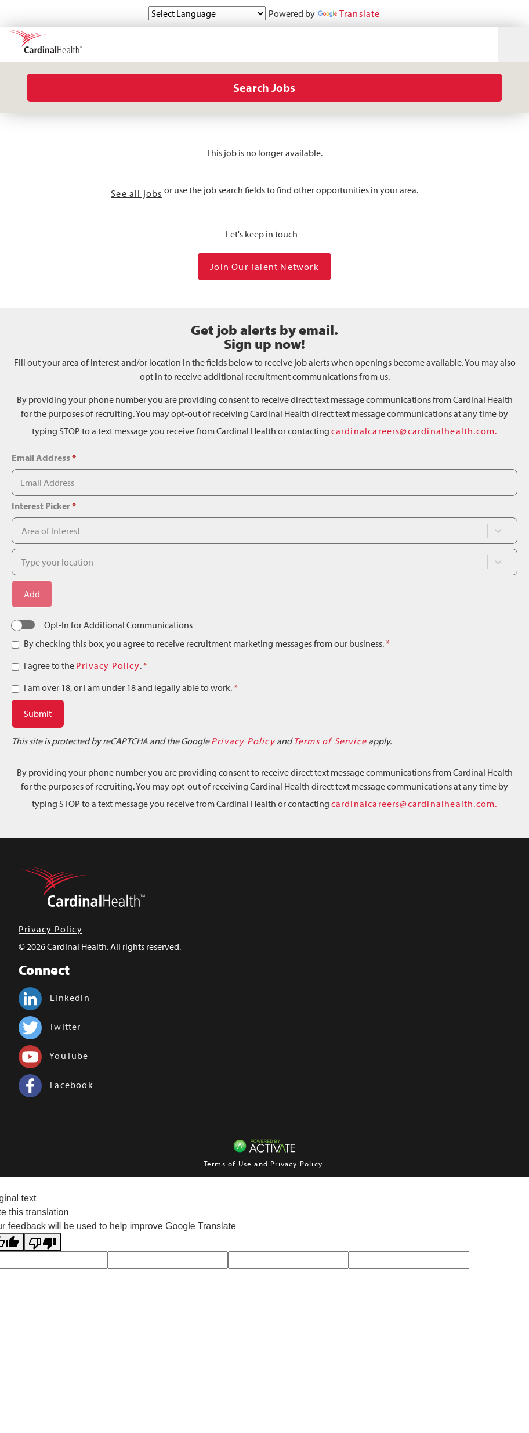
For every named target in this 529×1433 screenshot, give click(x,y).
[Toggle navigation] (513, 44)
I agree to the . (85, 665)
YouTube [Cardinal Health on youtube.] (54, 1055)
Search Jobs (264, 87)
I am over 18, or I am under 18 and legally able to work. (131, 687)
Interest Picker (44, 506)
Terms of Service (330, 741)
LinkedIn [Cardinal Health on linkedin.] (54, 997)
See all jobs (136, 193)
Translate (349, 13)
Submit (38, 713)
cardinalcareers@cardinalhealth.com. (414, 431)
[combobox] (239, 531)
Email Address (44, 457)
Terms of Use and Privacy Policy (263, 1163)
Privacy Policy (108, 665)
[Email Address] (264, 482)
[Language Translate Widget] (207, 13)
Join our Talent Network (264, 266)
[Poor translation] (42, 1242)
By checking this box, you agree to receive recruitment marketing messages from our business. (207, 643)
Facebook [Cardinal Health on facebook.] (56, 1084)
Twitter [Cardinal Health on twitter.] (50, 1026)
